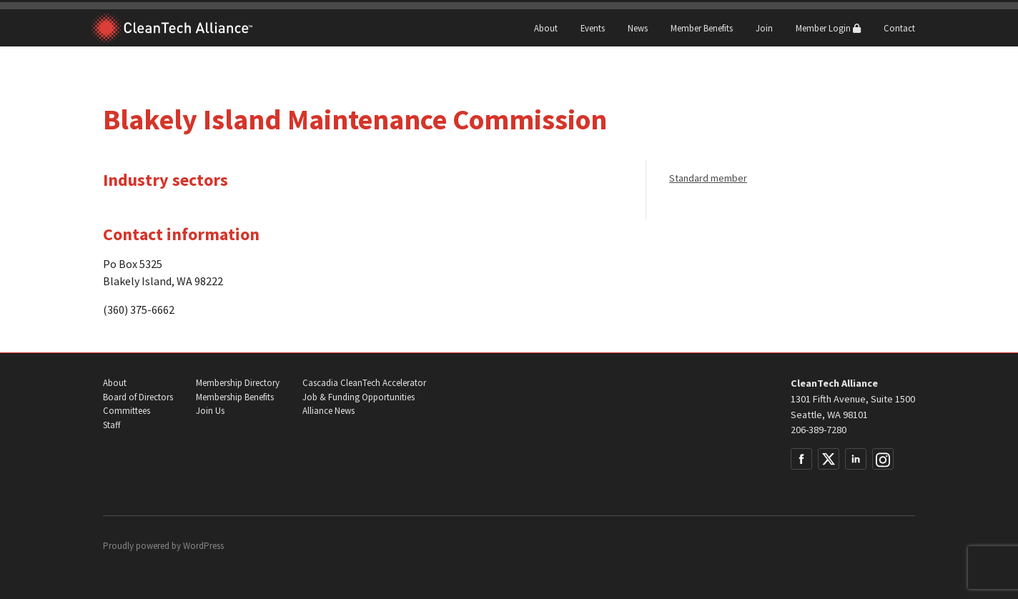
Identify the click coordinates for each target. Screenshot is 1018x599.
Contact (899, 28)
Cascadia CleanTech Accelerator (364, 383)
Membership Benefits (235, 397)
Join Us (210, 411)
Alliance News (328, 411)
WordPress (203, 546)
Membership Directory (238, 383)
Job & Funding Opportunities (358, 397)
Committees (126, 411)
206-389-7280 (818, 429)
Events (592, 28)
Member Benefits (702, 28)
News (638, 28)
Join (764, 28)
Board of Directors (138, 397)
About (546, 28)
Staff (111, 425)
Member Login (828, 28)
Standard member (708, 178)
